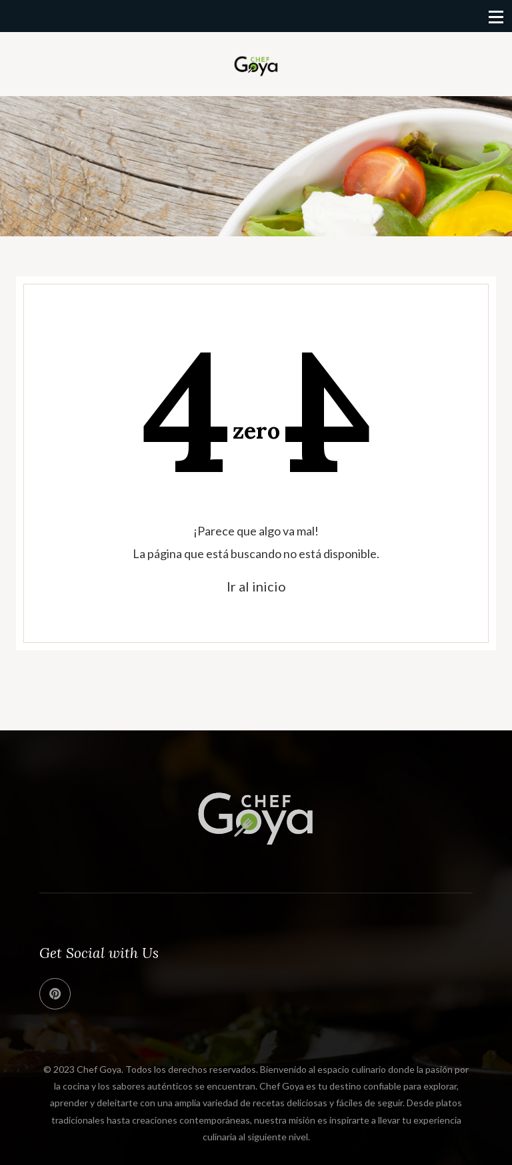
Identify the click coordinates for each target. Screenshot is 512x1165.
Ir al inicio (256, 586)
